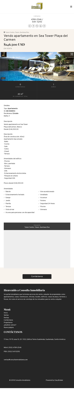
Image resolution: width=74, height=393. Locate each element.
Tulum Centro (9, 32)
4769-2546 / (37, 19)
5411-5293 (37, 22)
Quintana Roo (24, 32)
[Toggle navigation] (71, 6)
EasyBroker (59, 380)
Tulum (17, 32)
